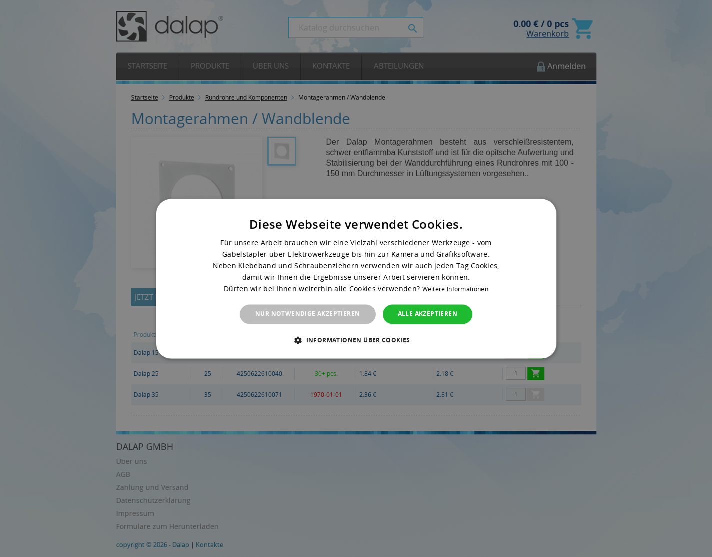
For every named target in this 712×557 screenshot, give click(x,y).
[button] (356, 340)
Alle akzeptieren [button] (427, 314)
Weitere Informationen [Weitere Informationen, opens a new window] (455, 289)
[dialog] (356, 278)
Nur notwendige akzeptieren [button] (307, 314)
